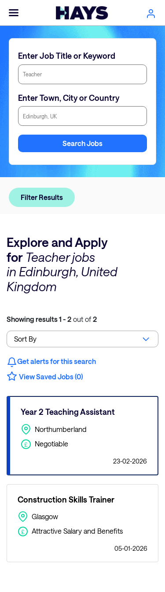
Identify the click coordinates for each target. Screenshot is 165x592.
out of (52, 319)
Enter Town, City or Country (68, 98)
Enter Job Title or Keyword (66, 56)
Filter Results (42, 197)
